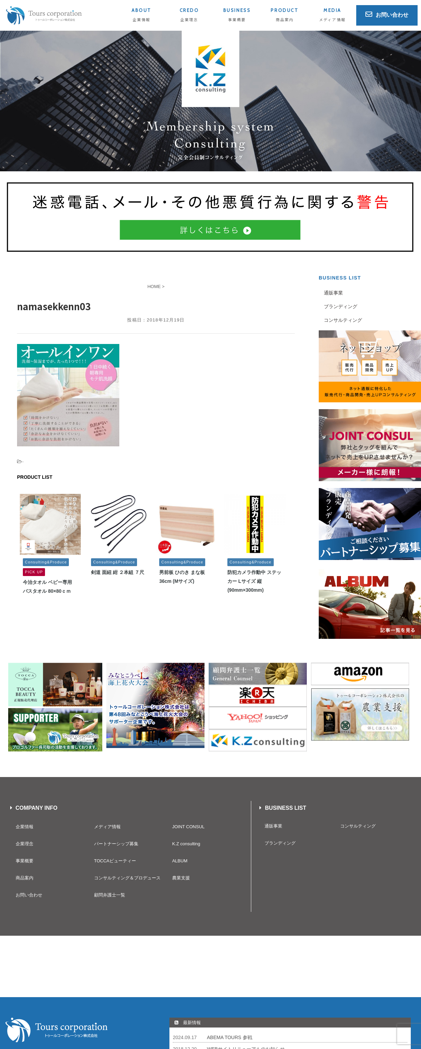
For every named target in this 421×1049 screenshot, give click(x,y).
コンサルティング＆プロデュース (127, 877)
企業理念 (24, 843)
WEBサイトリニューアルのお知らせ (246, 987)
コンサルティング (343, 320)
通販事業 (333, 293)
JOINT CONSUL (188, 826)
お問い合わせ (29, 894)
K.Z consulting (186, 843)
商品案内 (24, 877)
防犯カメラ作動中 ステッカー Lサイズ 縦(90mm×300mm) (254, 581)
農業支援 (181, 877)
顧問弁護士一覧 (109, 894)
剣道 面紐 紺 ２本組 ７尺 (117, 572)
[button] (210, 101)
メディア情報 (107, 826)
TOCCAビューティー (115, 860)
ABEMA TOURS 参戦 (229, 976)
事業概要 (24, 860)
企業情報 (24, 826)
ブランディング (340, 306)
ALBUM (179, 860)
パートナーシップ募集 (116, 843)
